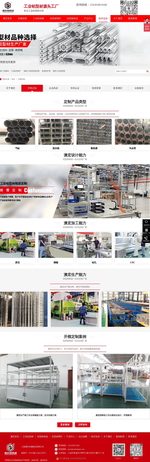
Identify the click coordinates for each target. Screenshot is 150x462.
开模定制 (21, 79)
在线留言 (139, 88)
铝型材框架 (72, 18)
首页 (14, 79)
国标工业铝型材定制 (32, 71)
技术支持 (103, 18)
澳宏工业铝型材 (59, 71)
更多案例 (64, 424)
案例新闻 (132, 18)
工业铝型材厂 (16, 71)
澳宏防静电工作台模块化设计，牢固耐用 (114, 415)
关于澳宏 (117, 18)
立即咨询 (82, 424)
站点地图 (83, 436)
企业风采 (53, 88)
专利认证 (74, 88)
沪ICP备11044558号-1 (37, 453)
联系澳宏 (117, 88)
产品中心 (88, 18)
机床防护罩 (46, 71)
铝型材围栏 (55, 18)
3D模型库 (22, 18)
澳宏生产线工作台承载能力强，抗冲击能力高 (36, 415)
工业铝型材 (38, 18)
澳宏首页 (7, 18)
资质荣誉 (96, 88)
